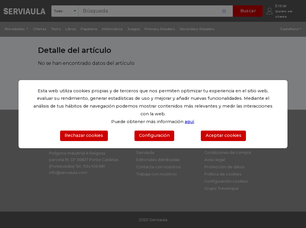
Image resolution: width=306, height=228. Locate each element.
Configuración (154, 135)
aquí (189, 121)
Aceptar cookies (223, 135)
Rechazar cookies (84, 135)
